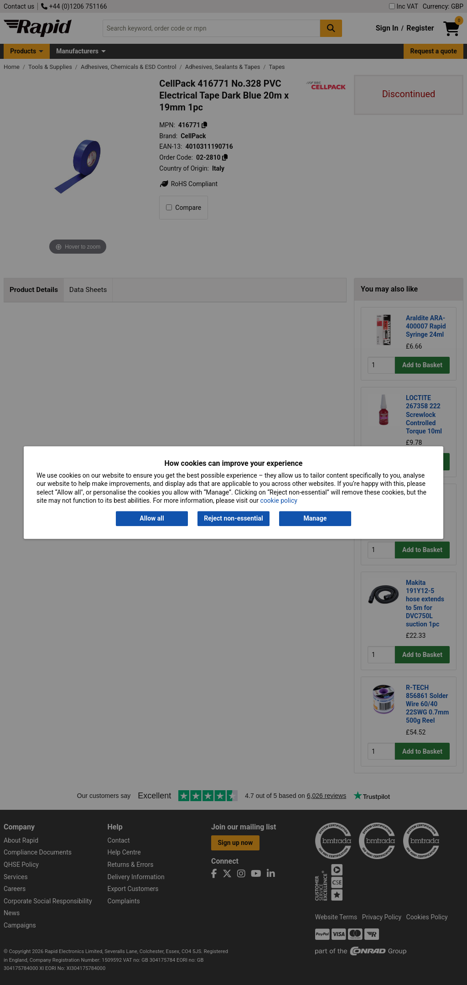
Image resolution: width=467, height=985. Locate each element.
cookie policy (278, 500)
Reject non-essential (233, 518)
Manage (315, 518)
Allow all (152, 518)
